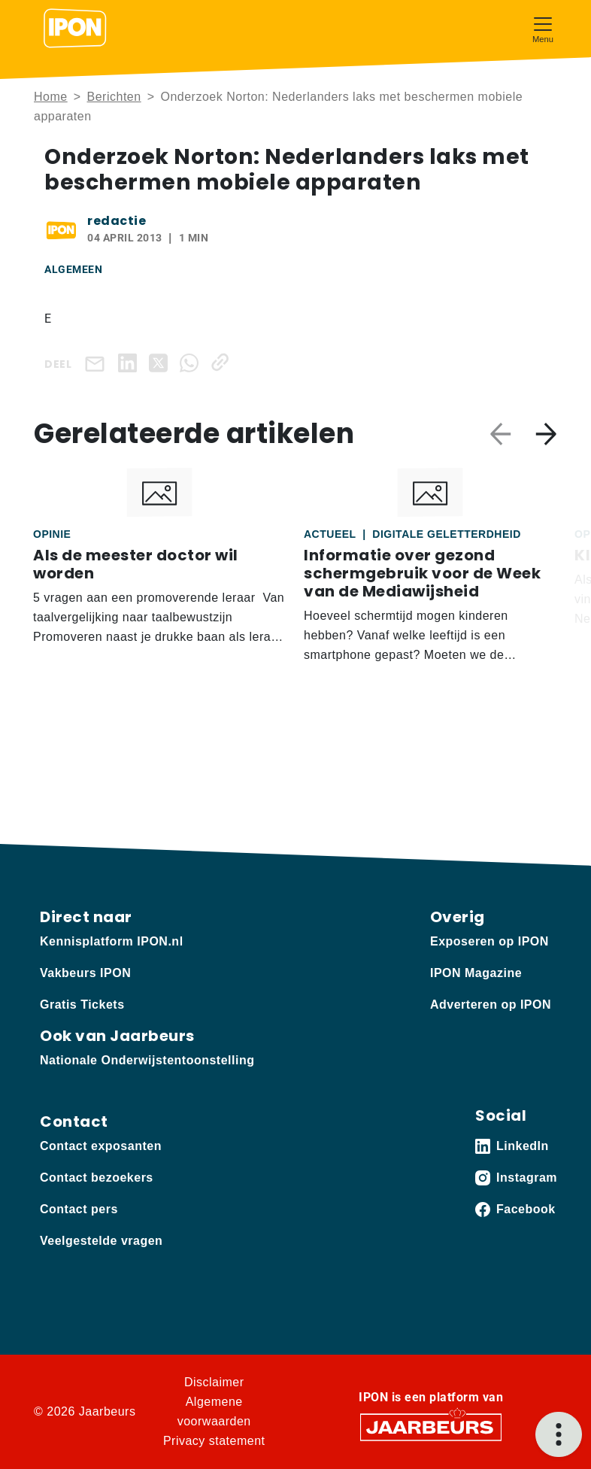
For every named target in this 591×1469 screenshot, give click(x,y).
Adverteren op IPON (490, 1004)
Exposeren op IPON (489, 941)
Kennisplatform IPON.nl (111, 941)
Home (51, 96)
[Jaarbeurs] (431, 1426)
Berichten (114, 96)
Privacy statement (214, 1440)
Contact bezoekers (96, 1177)
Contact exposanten (101, 1146)
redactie (116, 220)
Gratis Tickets (82, 1004)
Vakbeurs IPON (85, 973)
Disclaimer (214, 1382)
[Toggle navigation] (543, 28)
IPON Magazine (476, 973)
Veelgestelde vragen (101, 1240)
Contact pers (79, 1209)
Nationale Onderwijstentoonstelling (147, 1060)
